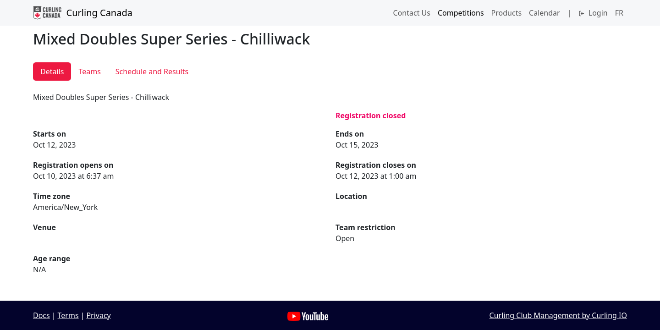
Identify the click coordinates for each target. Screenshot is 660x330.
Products (506, 13)
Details (52, 71)
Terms (68, 315)
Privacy (98, 315)
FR (619, 13)
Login (592, 13)
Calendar (544, 13)
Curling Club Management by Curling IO (558, 315)
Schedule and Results (152, 71)
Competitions (461, 13)
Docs (41, 315)
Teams (89, 71)
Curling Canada (82, 13)
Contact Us (411, 13)
